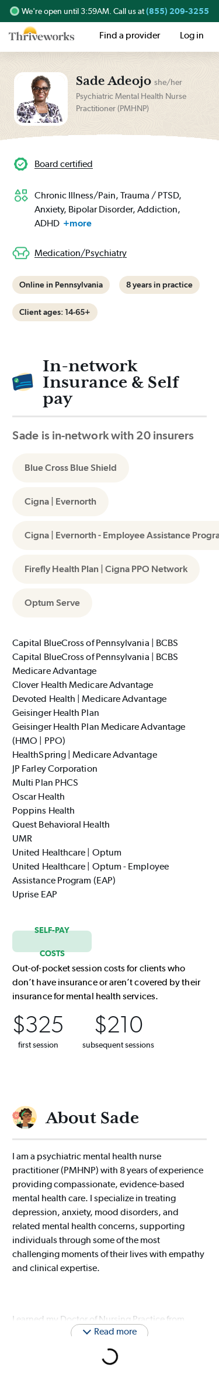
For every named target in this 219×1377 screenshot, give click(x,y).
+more (77, 223)
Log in (192, 35)
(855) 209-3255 (177, 11)
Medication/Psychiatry (80, 252)
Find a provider (129, 35)
